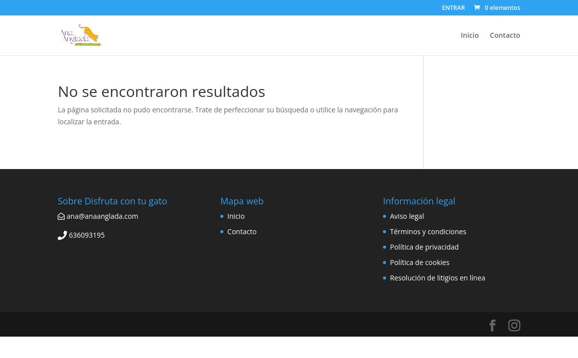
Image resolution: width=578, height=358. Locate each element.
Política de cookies (420, 262)
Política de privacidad (424, 247)
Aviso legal (407, 216)
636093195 (81, 235)
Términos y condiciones (428, 231)
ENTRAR (453, 8)
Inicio (470, 36)
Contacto (505, 36)
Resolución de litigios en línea (437, 277)
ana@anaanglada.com (98, 216)
